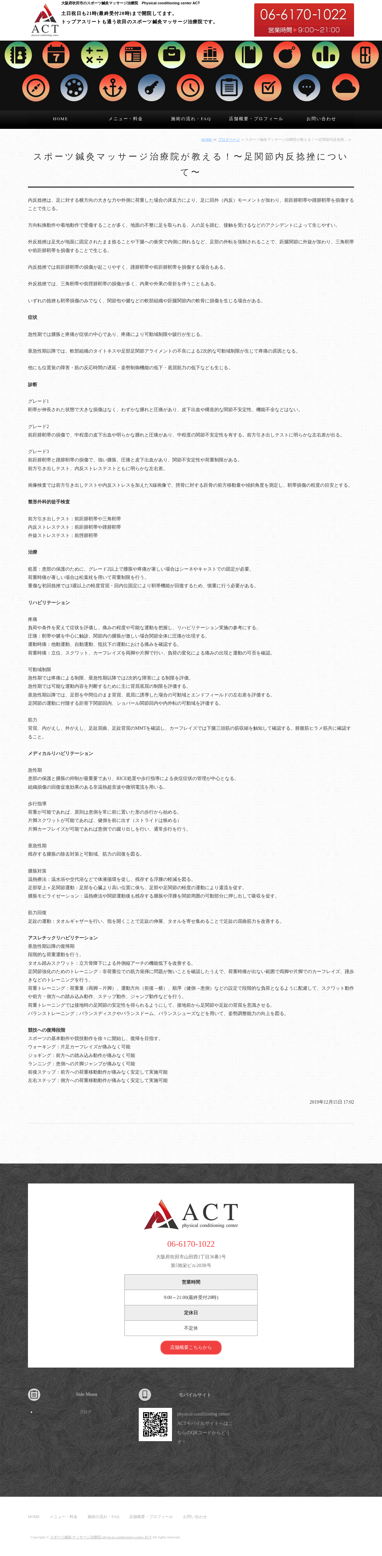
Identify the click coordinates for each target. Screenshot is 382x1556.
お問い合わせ (321, 118)
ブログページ (229, 139)
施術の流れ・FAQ (191, 118)
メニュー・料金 (125, 118)
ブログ (86, 1412)
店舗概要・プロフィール (256, 118)
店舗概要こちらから (191, 1347)
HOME (60, 118)
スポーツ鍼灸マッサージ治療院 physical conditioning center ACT (100, 1537)
